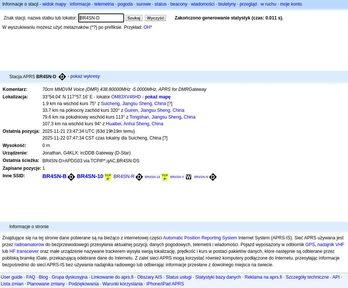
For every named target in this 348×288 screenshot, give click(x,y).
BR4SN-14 (152, 177)
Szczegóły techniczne (307, 277)
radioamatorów (29, 244)
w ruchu (268, 4)
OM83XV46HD (126, 96)
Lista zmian (12, 284)
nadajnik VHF (330, 244)
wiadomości (203, 4)
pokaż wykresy (85, 76)
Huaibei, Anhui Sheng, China (134, 123)
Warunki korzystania (122, 284)
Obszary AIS (149, 277)
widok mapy (54, 4)
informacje (80, 4)
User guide (11, 277)
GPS (310, 244)
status (161, 4)
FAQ (30, 277)
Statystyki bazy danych (218, 277)
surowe (143, 4)
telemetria (104, 4)
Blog (43, 277)
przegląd (248, 4)
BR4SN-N (201, 177)
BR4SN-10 (90, 176)
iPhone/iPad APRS (165, 284)
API (335, 277)
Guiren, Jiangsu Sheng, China (154, 110)
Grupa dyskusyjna (69, 277)
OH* (148, 27)
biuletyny (227, 4)
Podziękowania (83, 284)
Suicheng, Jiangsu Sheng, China (133, 103)
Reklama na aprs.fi (263, 277)
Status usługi (179, 277)
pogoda (125, 4)
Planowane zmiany (46, 284)
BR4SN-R (124, 176)
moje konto (291, 4)
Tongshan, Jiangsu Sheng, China (162, 117)
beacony (178, 4)
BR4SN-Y (177, 177)
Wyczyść (155, 18)
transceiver (28, 251)
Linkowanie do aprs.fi (112, 277)
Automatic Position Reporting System (200, 237)
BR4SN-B (54, 176)
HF (12, 251)
